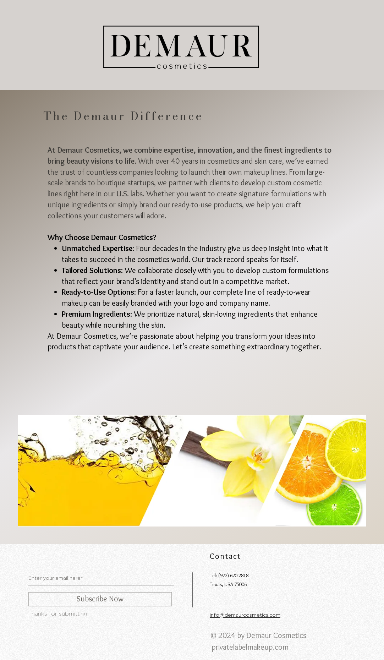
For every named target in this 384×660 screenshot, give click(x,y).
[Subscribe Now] (100, 599)
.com (281, 647)
